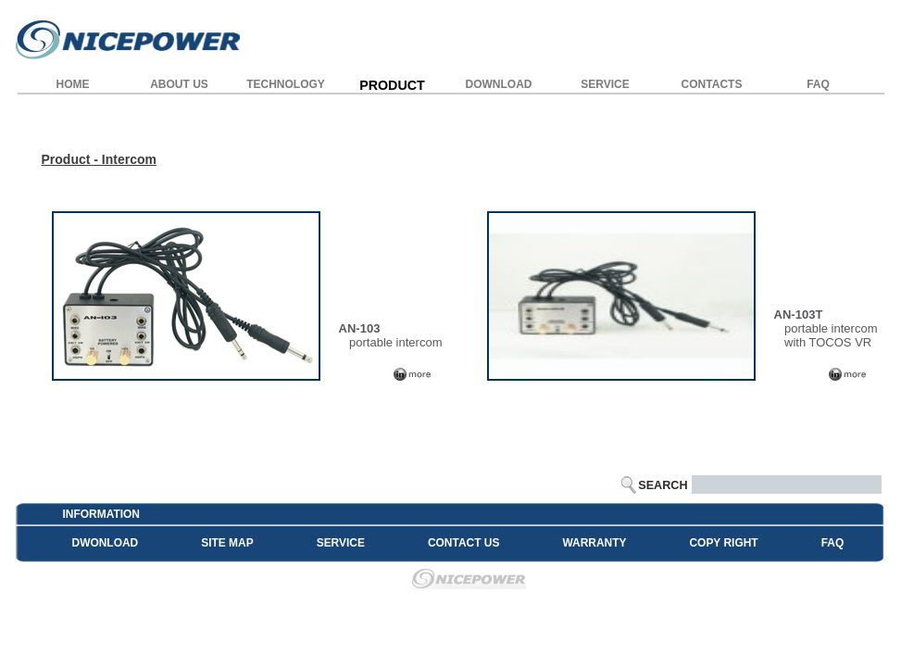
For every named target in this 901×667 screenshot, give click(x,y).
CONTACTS (712, 84)
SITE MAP (227, 542)
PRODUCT (392, 85)
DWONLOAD (105, 542)
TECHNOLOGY (285, 84)
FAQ (818, 84)
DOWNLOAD (499, 84)
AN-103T (798, 314)
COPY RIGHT (723, 542)
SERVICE (605, 84)
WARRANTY (594, 542)
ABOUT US (179, 84)
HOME (73, 84)
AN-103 (360, 328)
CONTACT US (463, 542)
